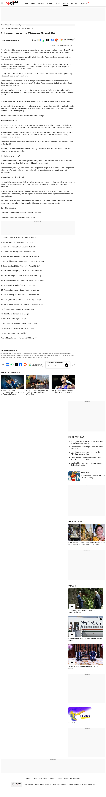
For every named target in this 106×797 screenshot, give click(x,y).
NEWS (33, 3)
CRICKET (57, 3)
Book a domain (43, 778)
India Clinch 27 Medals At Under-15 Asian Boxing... (93, 477)
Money (60, 778)
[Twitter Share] (47, 40)
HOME (26, 3)
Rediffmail (52, 778)
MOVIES (49, 3)
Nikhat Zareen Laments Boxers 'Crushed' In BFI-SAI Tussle (63, 391)
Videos (66, 778)
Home (2, 28)
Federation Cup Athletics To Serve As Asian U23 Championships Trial (87, 442)
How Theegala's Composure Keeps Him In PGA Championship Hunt (86, 453)
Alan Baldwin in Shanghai (10, 40)
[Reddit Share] (56, 40)
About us (76, 784)
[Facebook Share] (52, 40)
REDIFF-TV (84, 3)
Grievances (91, 784)
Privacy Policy (56, 784)
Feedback (70, 784)
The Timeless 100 (75, 778)
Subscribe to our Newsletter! (55, 362)
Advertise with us (39, 784)
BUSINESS (41, 3)
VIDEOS (72, 586)
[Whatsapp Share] (43, 40)
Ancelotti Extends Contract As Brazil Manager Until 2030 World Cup (37, 392)
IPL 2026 (71, 722)
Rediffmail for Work (31, 778)
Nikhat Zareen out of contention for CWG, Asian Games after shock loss (86, 458)
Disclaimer (48, 784)
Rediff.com (30, 784)
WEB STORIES (75, 522)
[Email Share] (38, 40)
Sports (8, 28)
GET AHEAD (74, 3)
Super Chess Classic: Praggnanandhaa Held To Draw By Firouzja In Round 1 (12, 392)
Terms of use (83, 784)
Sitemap (63, 784)
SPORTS (65, 3)
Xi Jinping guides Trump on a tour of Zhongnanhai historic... (81, 611)
